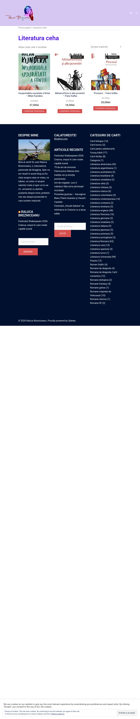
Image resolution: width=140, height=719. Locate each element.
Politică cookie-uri (57, 714)
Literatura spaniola (99, 249)
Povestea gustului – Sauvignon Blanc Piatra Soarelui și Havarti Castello (70, 198)
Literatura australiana (101, 172)
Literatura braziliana (100, 175)
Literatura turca (98, 253)
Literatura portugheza (101, 237)
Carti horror (96, 145)
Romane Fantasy (98, 283)
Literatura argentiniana (101, 168)
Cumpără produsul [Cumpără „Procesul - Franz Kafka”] (105, 108)
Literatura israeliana (100, 222)
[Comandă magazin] (106, 46)
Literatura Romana (99, 241)
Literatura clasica (99, 191)
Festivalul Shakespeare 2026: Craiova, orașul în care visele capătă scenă (33, 225)
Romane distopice (99, 280)
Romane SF (96, 303)
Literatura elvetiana (100, 206)
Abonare (28, 252)
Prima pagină (24, 27)
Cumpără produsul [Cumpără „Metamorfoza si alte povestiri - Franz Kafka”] (69, 111)
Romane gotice (98, 287)
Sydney (72, 320)
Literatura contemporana (102, 199)
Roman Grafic (97, 264)
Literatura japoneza (100, 229)
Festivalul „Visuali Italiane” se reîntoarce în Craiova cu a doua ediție (70, 210)
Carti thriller (96, 156)
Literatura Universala (100, 256)
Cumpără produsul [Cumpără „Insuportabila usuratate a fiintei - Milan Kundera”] (34, 111)
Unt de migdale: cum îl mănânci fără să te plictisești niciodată (69, 186)
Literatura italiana (99, 226)
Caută (62, 233)
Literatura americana (100, 164)
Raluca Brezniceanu (28, 213)
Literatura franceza (99, 214)
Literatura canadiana (100, 179)
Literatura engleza (99, 210)
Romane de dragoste (100, 268)
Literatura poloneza (100, 233)
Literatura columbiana (101, 195)
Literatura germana (100, 218)
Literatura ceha (97, 183)
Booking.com (61, 138)
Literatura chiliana (99, 187)
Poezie (93, 260)
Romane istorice (98, 299)
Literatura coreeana (100, 202)
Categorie (95, 160)
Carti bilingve (97, 141)
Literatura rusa (97, 245)
